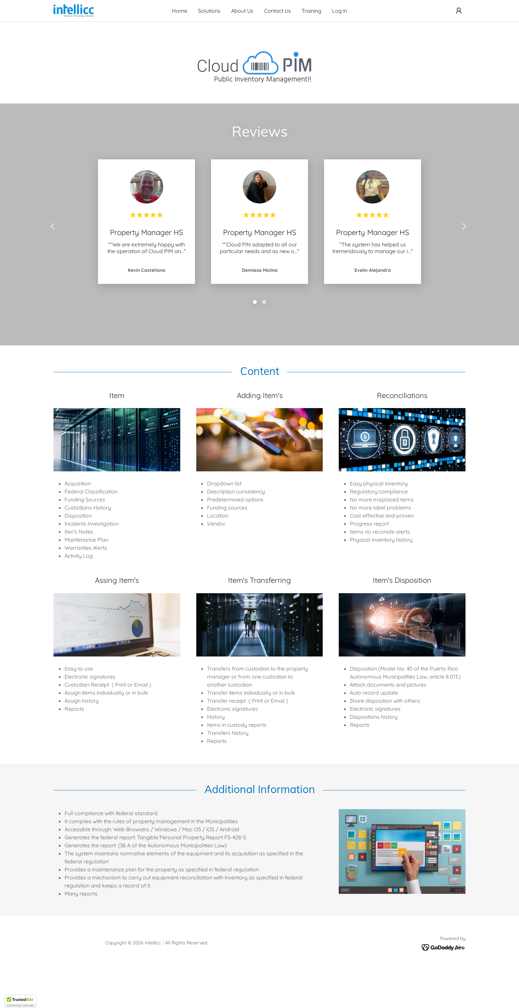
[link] (74, 10)
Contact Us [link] (277, 10)
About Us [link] (242, 10)
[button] (458, 10)
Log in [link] (339, 10)
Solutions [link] (209, 10)
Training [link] (311, 10)
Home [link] (179, 10)
